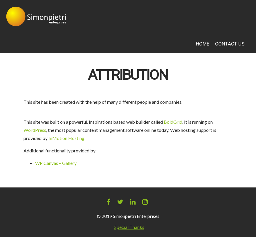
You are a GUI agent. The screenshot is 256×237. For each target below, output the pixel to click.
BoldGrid (173, 122)
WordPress (35, 130)
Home (202, 44)
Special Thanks (129, 227)
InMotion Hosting (66, 138)
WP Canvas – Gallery (56, 163)
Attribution (128, 75)
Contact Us (229, 44)
